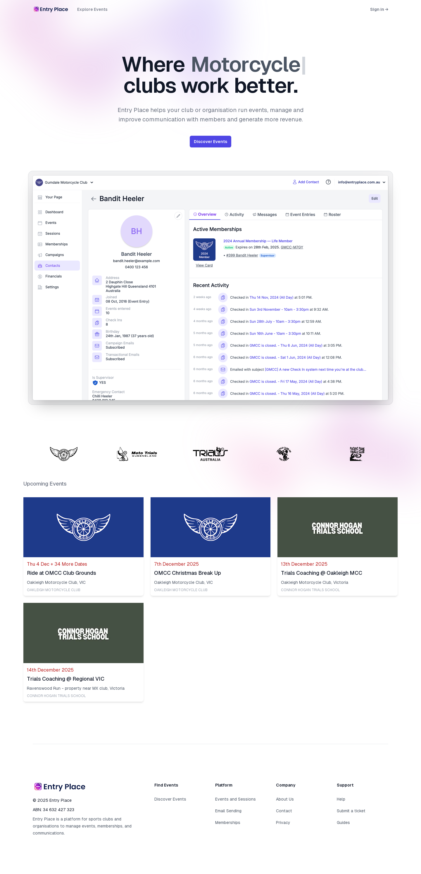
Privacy (283, 822)
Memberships (227, 822)
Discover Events (210, 141)
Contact (284, 810)
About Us (285, 799)
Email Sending (228, 810)
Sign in (379, 9)
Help (341, 799)
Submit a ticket (351, 810)
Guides (343, 822)
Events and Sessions (235, 799)
